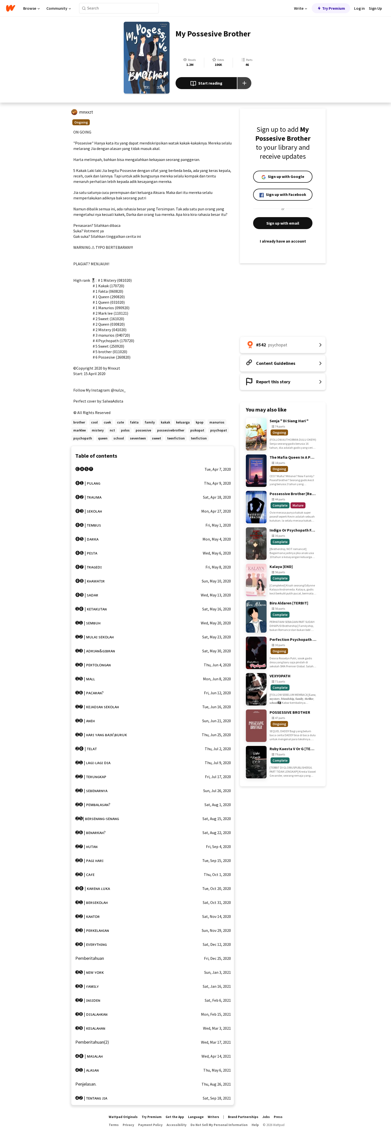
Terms (114, 1125)
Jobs (266, 1117)
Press (278, 1117)
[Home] (10, 8)
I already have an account (282, 241)
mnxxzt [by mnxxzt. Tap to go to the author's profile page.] (86, 112)
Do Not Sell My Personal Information (219, 1125)
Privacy (128, 1125)
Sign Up (375, 8)
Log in (359, 8)
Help (255, 1125)
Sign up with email (282, 223)
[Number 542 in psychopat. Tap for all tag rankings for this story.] (283, 345)
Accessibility (177, 1125)
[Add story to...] (244, 83)
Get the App (175, 1117)
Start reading (206, 84)
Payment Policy (150, 1125)
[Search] (84, 8)
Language (196, 1117)
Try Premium (331, 8)
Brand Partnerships (243, 1117)
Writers (213, 1117)
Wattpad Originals (123, 1117)
